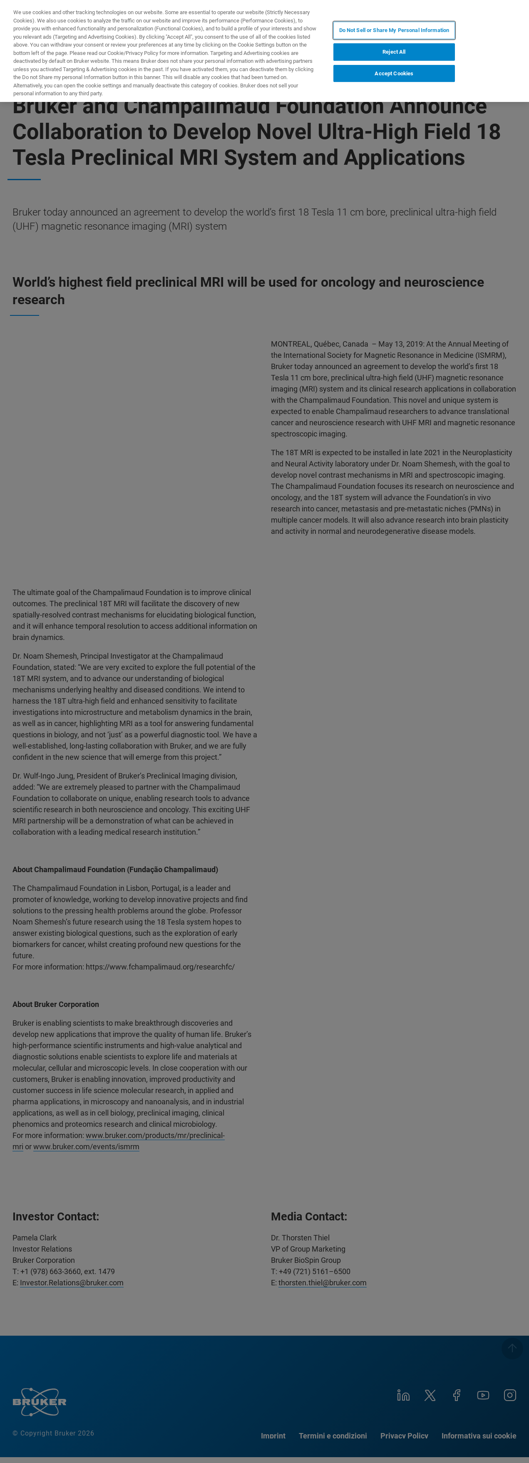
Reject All (393, 52)
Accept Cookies (394, 73)
